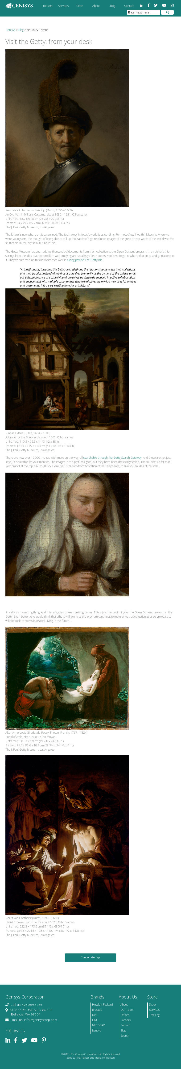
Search (124, 1036)
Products (46, 6)
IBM (94, 1020)
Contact (129, 6)
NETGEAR (98, 1025)
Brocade (97, 1010)
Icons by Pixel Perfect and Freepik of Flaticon (90, 1057)
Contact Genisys (90, 957)
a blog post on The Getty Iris (84, 260)
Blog (112, 6)
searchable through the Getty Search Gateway (112, 458)
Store (79, 6)
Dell (94, 1015)
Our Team (127, 1010)
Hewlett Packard (102, 1004)
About (96, 6)
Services (63, 6)
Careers (125, 1020)
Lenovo (96, 1030)
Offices (124, 1015)
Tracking (154, 1015)
